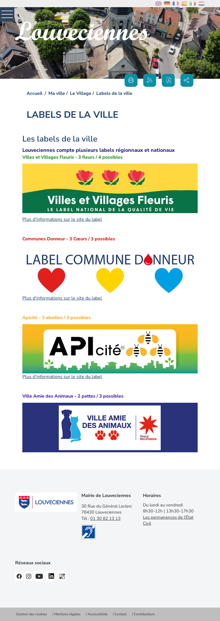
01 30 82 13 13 (105, 518)
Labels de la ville (114, 93)
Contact (121, 614)
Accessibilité (97, 614)
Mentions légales (67, 614)
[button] (168, 80)
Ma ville (56, 93)
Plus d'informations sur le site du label (62, 219)
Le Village (80, 93)
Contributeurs (144, 614)
